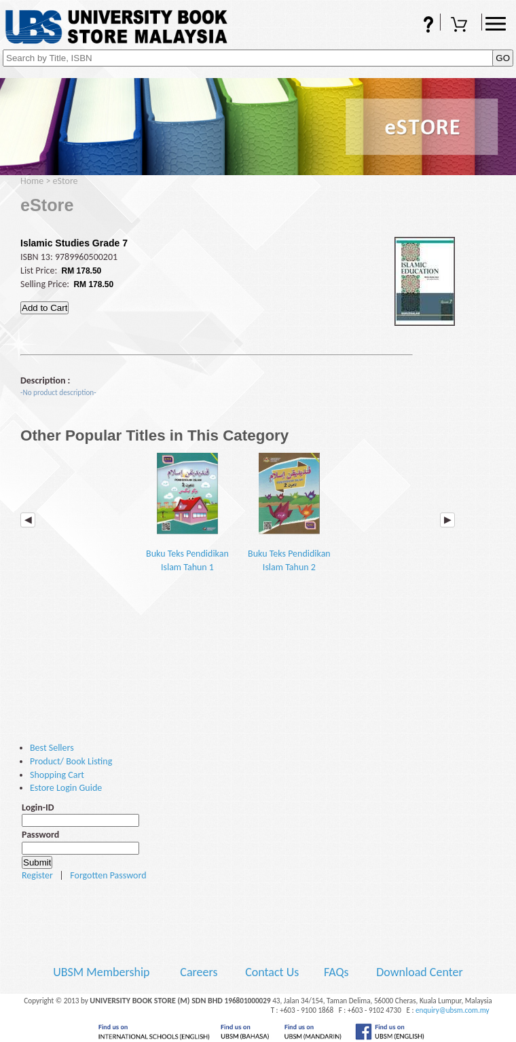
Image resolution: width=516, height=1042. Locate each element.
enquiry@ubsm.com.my (453, 1010)
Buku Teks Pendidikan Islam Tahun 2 (289, 513)
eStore (65, 181)
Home (31, 181)
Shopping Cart (461, 25)
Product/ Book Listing (71, 761)
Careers (198, 972)
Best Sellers (52, 747)
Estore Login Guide (66, 788)
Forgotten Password (108, 875)
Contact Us (273, 972)
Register (37, 875)
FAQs (420, 25)
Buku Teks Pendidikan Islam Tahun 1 (187, 513)
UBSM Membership (102, 972)
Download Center (419, 972)
